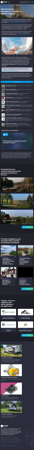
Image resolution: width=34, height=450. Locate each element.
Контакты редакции (4, 445)
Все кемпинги (27, 227)
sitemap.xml (15, 445)
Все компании (27, 335)
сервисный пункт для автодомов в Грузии (16, 22)
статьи (26, 157)
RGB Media (14, 446)
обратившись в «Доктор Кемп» (23, 34)
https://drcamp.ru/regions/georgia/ (10, 70)
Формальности (10, 445)
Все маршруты (27, 288)
